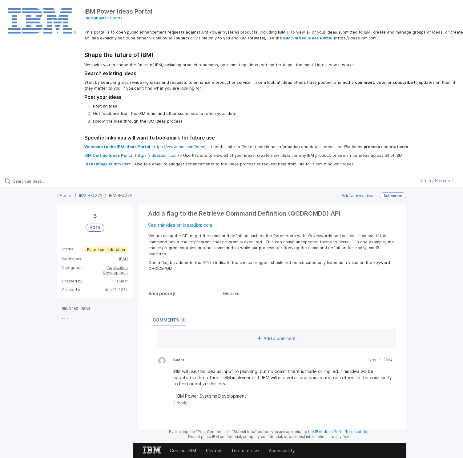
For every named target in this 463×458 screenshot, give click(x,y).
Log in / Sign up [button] (436, 180)
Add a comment (276, 338)
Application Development (115, 270)
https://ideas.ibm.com (157, 155)
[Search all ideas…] (54, 181)
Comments (169, 320)
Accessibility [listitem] (282, 450)
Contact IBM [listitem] (183, 450)
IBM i (123, 259)
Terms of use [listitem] (245, 450)
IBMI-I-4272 (91, 195)
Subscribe (393, 195)
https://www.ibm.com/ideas (179, 146)
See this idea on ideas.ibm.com (180, 225)
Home (65, 195)
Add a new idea (357, 195)
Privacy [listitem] (213, 450)
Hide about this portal (103, 18)
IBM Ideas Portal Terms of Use (342, 431)
